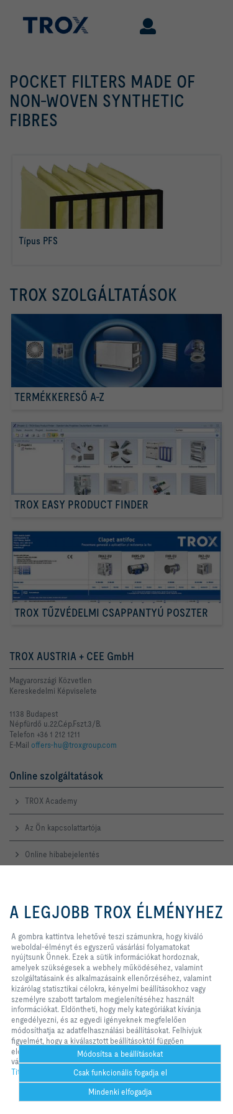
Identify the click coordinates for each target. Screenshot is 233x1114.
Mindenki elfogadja (120, 1092)
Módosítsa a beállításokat (120, 1054)
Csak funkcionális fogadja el (120, 1072)
